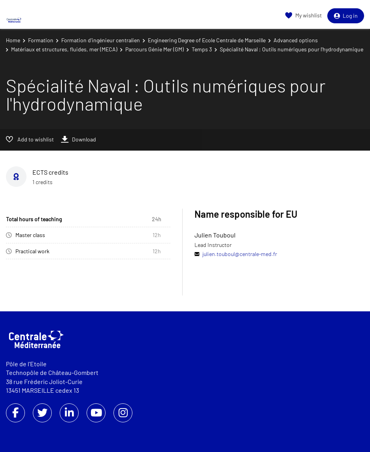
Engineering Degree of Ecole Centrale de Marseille (207, 40)
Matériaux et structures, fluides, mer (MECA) (64, 49)
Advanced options (296, 40)
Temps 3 (202, 49)
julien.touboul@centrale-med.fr (239, 253)
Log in (346, 15)
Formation (40, 40)
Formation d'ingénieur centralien (100, 40)
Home (13, 40)
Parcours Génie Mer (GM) (154, 49)
